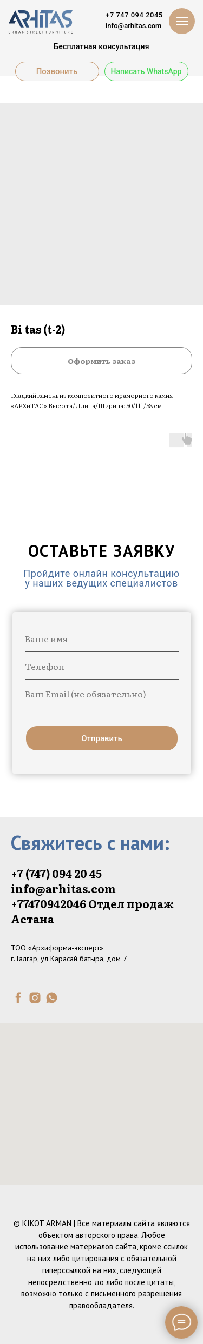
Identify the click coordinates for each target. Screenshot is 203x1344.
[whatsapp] (51, 997)
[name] (102, 638)
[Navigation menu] (182, 21)
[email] (102, 693)
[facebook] (18, 997)
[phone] (102, 666)
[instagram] (35, 997)
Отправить (101, 738)
